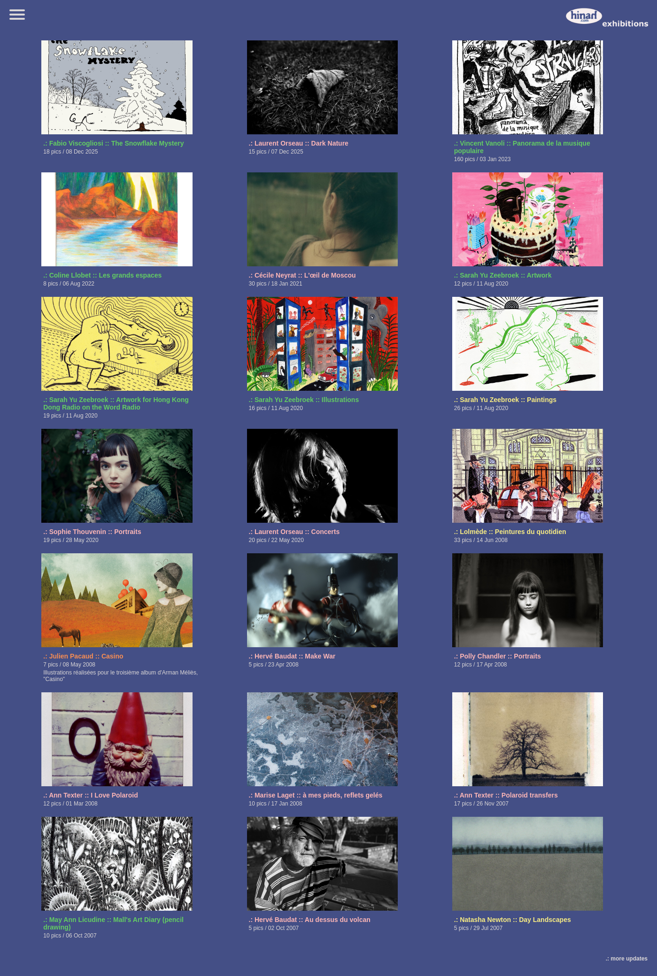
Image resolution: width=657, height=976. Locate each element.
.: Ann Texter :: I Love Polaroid (90, 795)
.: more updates (627, 958)
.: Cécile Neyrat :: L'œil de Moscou (302, 275)
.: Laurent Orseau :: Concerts (294, 531)
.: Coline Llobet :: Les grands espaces (102, 275)
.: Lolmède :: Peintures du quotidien (510, 531)
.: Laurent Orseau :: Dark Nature (298, 143)
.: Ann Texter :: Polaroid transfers (506, 795)
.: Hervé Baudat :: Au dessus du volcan (310, 919)
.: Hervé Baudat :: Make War (292, 656)
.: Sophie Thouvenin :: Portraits (92, 531)
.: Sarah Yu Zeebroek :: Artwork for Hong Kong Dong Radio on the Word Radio (116, 403)
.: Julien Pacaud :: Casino (83, 656)
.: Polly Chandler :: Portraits (497, 656)
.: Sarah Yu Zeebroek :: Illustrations (304, 399)
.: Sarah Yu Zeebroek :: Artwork (503, 275)
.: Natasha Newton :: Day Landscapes (512, 919)
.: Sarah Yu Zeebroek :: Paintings (505, 399)
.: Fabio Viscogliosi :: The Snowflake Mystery (113, 143)
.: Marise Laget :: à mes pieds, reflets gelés (316, 795)
